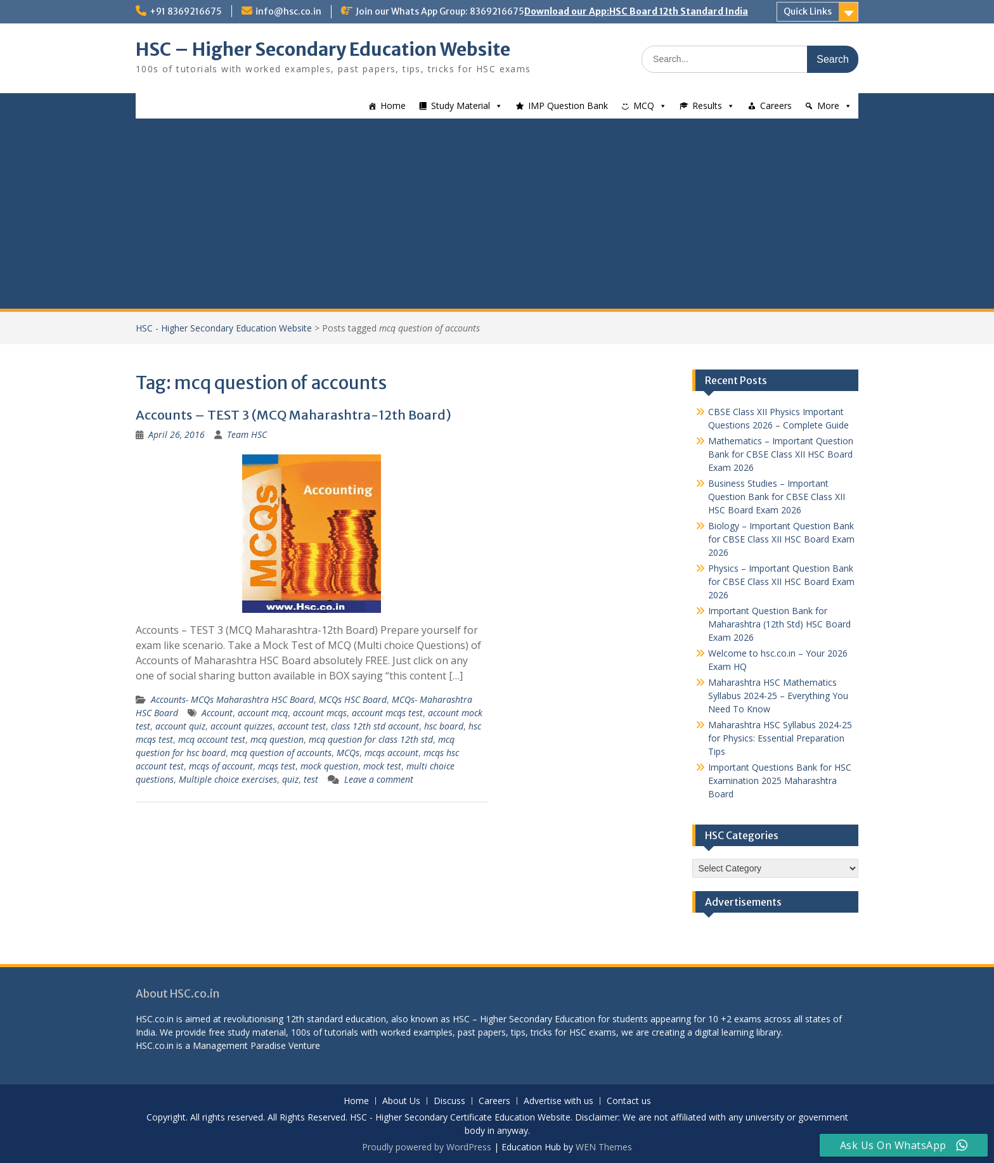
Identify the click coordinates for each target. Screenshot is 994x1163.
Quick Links (808, 11)
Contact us (629, 1101)
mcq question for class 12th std (371, 739)
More (828, 106)
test (311, 779)
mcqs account (391, 753)
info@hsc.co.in (288, 11)
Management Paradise (239, 1045)
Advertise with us (558, 1101)
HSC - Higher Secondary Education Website (224, 328)
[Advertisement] (497, 213)
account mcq (263, 713)
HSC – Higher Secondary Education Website (323, 49)
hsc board (443, 726)
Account (217, 713)
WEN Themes (604, 1147)
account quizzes (241, 726)
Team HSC (247, 434)
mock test (382, 766)
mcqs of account (221, 766)
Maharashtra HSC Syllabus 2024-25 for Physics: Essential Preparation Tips (780, 738)
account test (302, 726)
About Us (401, 1101)
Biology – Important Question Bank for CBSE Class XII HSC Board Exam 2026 (781, 539)
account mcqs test (387, 713)
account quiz (180, 726)
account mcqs (320, 713)
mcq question (277, 739)
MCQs (348, 753)
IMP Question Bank (568, 106)
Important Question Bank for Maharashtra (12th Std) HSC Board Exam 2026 (779, 624)
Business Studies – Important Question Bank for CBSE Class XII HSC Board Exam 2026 (776, 496)
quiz (290, 779)
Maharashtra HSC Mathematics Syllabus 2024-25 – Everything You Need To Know (778, 695)
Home (393, 106)
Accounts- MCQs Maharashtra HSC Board (232, 699)
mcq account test (211, 739)
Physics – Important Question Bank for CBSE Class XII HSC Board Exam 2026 (781, 581)
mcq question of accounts (281, 753)
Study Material (460, 106)
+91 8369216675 (186, 11)
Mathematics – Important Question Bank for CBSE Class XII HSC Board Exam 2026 (780, 454)
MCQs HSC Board (353, 699)
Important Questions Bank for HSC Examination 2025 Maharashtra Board (779, 780)
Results (707, 106)
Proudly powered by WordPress (426, 1147)
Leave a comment (378, 779)
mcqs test (276, 766)
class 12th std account (375, 726)
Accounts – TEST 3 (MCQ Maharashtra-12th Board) (293, 415)
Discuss (449, 1101)
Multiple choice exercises (228, 779)
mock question (329, 766)
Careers (776, 106)
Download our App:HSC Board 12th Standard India (636, 11)
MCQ (643, 106)
